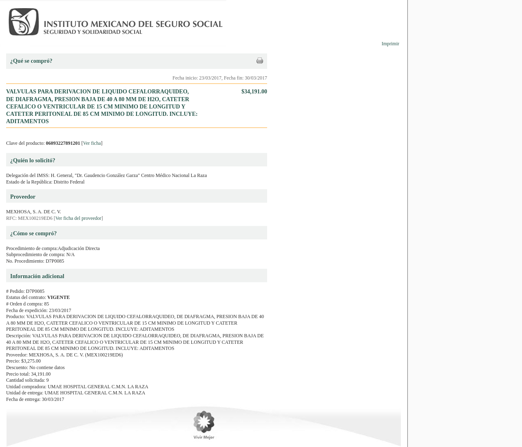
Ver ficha (92, 143)
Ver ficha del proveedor (78, 218)
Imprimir (390, 43)
